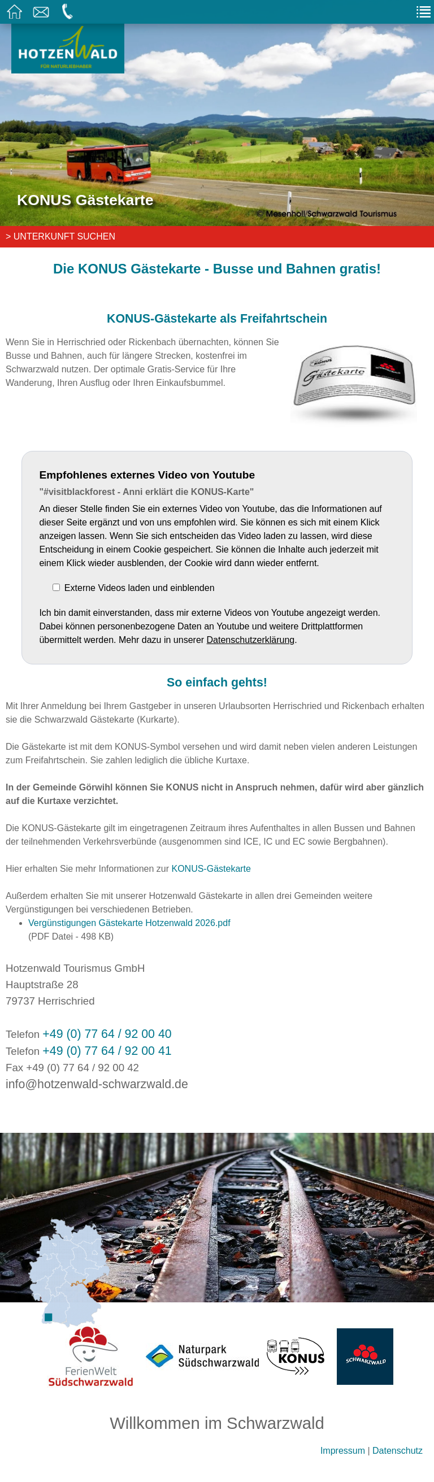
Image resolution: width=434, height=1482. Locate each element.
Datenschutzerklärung (251, 640)
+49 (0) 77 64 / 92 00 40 (106, 1034)
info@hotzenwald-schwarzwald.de (97, 1084)
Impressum (342, 1450)
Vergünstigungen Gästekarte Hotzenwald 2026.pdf (129, 923)
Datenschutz (397, 1450)
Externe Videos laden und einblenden (139, 588)
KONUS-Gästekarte (210, 868)
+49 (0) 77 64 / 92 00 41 (106, 1051)
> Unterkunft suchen (60, 236)
